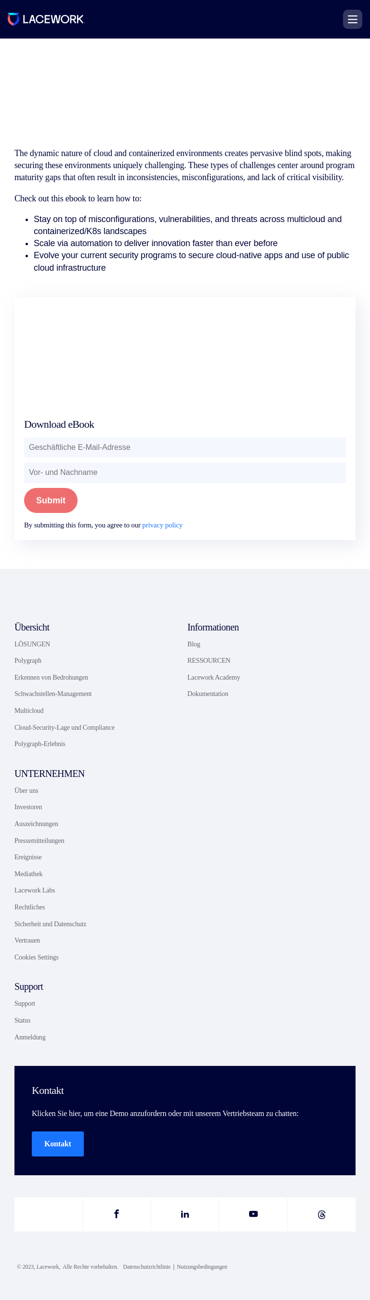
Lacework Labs (34, 890)
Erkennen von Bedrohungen (51, 677)
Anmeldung (29, 1037)
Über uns (26, 790)
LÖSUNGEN (32, 644)
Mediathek (28, 874)
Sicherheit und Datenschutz (50, 924)
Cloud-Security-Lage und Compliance (64, 727)
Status (22, 1020)
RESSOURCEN (208, 660)
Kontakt (57, 1144)
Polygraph (27, 660)
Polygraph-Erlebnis (40, 744)
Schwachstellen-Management (53, 693)
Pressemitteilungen (39, 840)
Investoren (28, 807)
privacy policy (162, 525)
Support (24, 1003)
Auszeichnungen (36, 823)
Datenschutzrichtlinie (147, 1266)
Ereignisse (28, 857)
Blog (193, 644)
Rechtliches (29, 907)
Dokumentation (207, 693)
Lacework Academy (213, 677)
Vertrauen (27, 940)
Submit (51, 500)
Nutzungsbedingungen (202, 1266)
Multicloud (28, 710)
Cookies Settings (36, 957)
